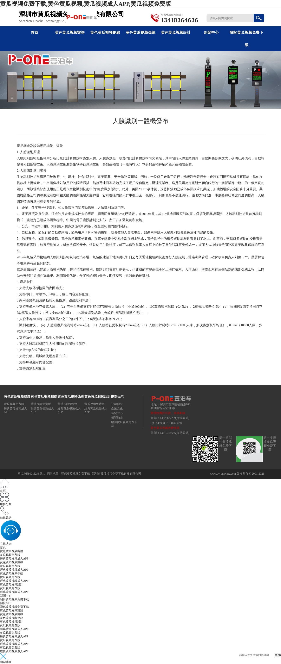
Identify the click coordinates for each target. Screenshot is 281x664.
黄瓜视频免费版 (14, 404)
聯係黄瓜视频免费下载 (75, 473)
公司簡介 (117, 404)
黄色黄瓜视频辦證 (70, 33)
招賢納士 (117, 417)
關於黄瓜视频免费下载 (14, 599)
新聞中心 (211, 33)
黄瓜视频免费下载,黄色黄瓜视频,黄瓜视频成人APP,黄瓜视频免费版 (85, 4)
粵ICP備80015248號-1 (31, 473)
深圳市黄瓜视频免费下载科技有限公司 (116, 473)
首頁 (34, 33)
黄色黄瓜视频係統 (140, 33)
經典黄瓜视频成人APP (14, 558)
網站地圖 (52, 473)
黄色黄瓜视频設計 (176, 33)
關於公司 (117, 396)
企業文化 (117, 408)
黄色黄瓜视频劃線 (105, 33)
